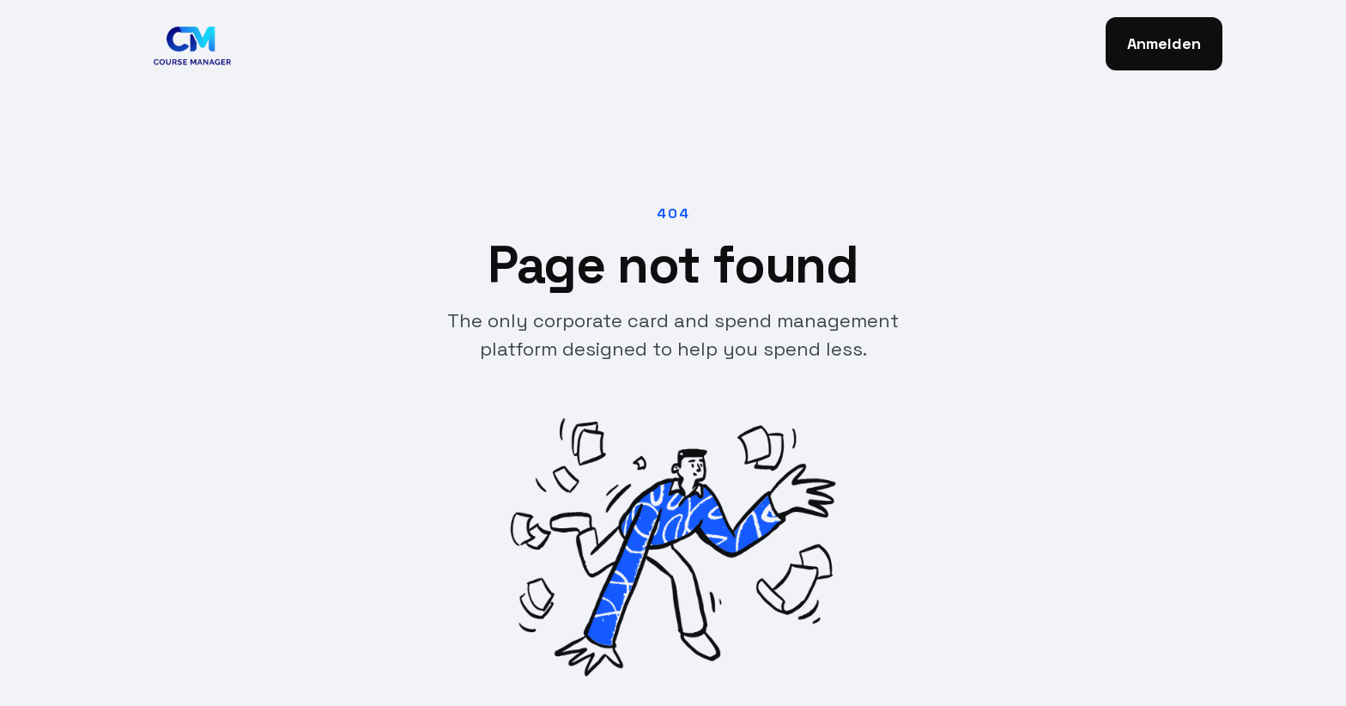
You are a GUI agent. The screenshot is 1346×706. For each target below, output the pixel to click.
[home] (188, 44)
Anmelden (1164, 43)
